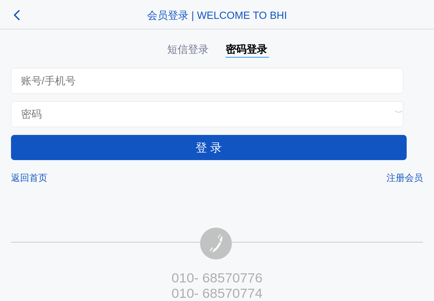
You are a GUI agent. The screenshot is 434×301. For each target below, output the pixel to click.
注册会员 (405, 178)
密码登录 (246, 49)
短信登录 (188, 49)
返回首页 (29, 178)
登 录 (208, 147)
